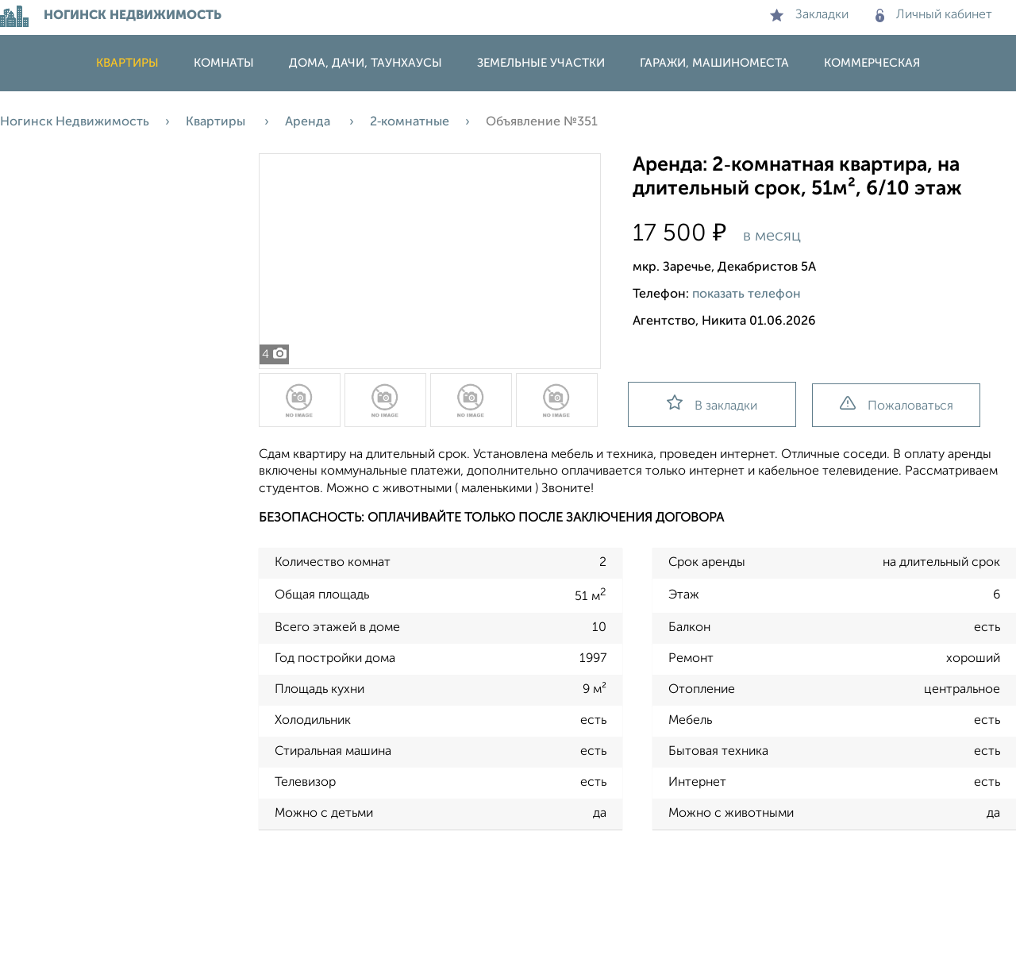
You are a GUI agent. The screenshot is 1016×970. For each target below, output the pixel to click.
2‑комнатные (409, 122)
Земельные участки (541, 63)
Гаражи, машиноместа (714, 63)
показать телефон (746, 294)
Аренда (309, 122)
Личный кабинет (934, 15)
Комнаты (224, 63)
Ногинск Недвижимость (74, 122)
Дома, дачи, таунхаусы (365, 63)
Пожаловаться (896, 404)
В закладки (712, 404)
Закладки (809, 15)
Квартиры (127, 63)
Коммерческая (872, 63)
